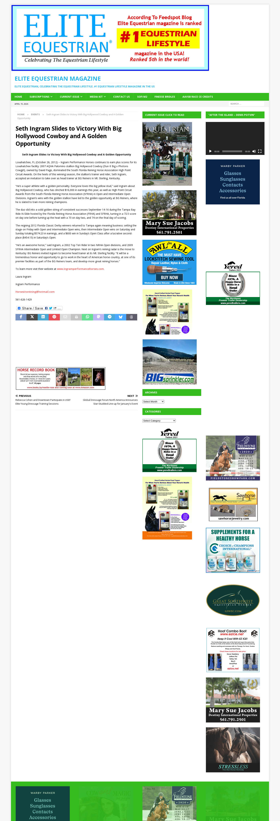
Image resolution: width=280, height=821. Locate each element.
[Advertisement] (169, 566)
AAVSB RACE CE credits (197, 96)
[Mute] (254, 151)
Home (18, 96)
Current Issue (69, 96)
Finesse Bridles (165, 96)
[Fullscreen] (260, 151)
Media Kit (96, 96)
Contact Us (121, 96)
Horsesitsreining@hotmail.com (35, 291)
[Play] (210, 151)
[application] (235, 138)
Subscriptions (39, 96)
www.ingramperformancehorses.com (80, 269)
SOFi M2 (142, 96)
